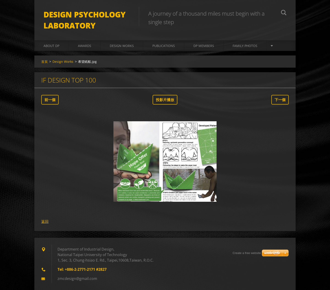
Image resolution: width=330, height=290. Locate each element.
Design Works (122, 46)
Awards (84, 46)
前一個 (49, 99)
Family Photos (245, 46)
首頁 (44, 61)
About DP (51, 46)
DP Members (203, 46)
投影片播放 (165, 99)
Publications (163, 46)
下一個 (280, 99)
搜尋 (283, 13)
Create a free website (247, 253)
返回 (45, 221)
